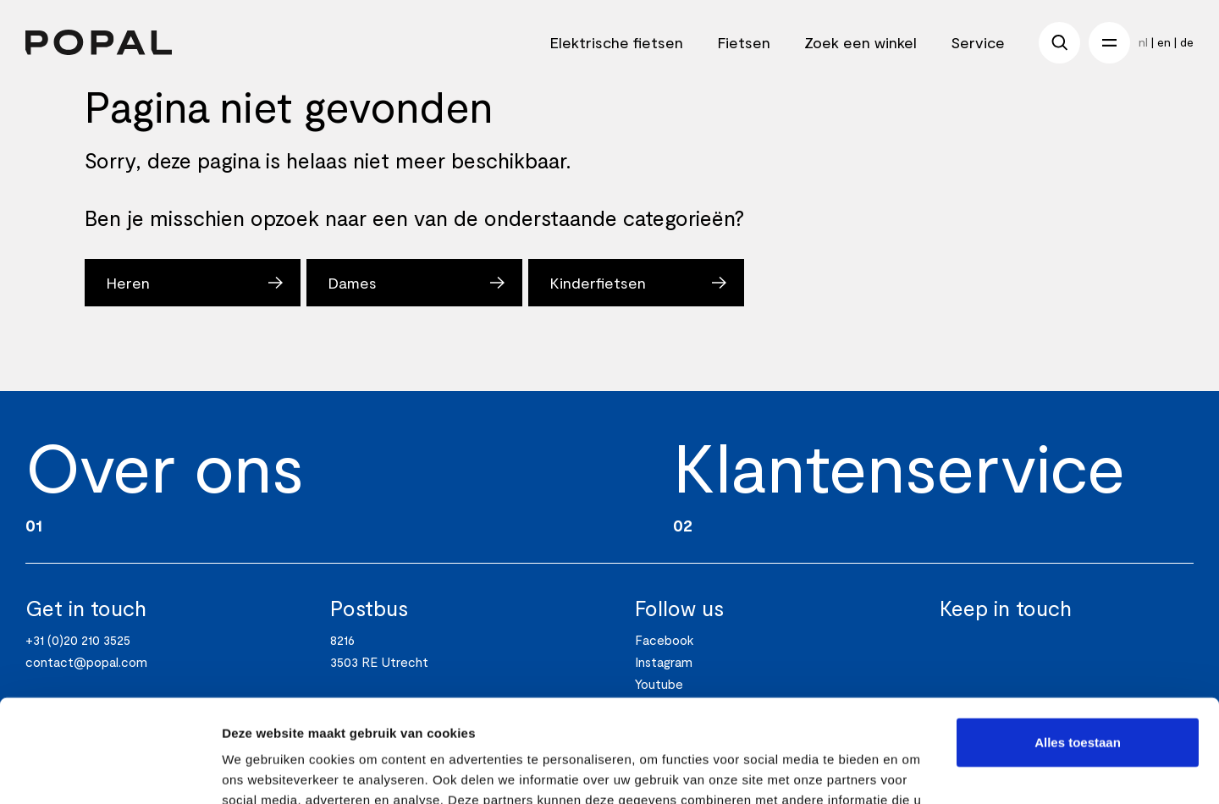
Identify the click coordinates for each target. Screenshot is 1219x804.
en (1164, 42)
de (1187, 42)
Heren (128, 282)
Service (978, 42)
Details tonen (262, 770)
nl (1143, 42)
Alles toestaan (1077, 646)
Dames (352, 282)
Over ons (164, 465)
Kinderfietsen (597, 282)
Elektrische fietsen (616, 42)
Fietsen (743, 42)
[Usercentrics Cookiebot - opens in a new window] (110, 771)
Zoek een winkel (860, 42)
